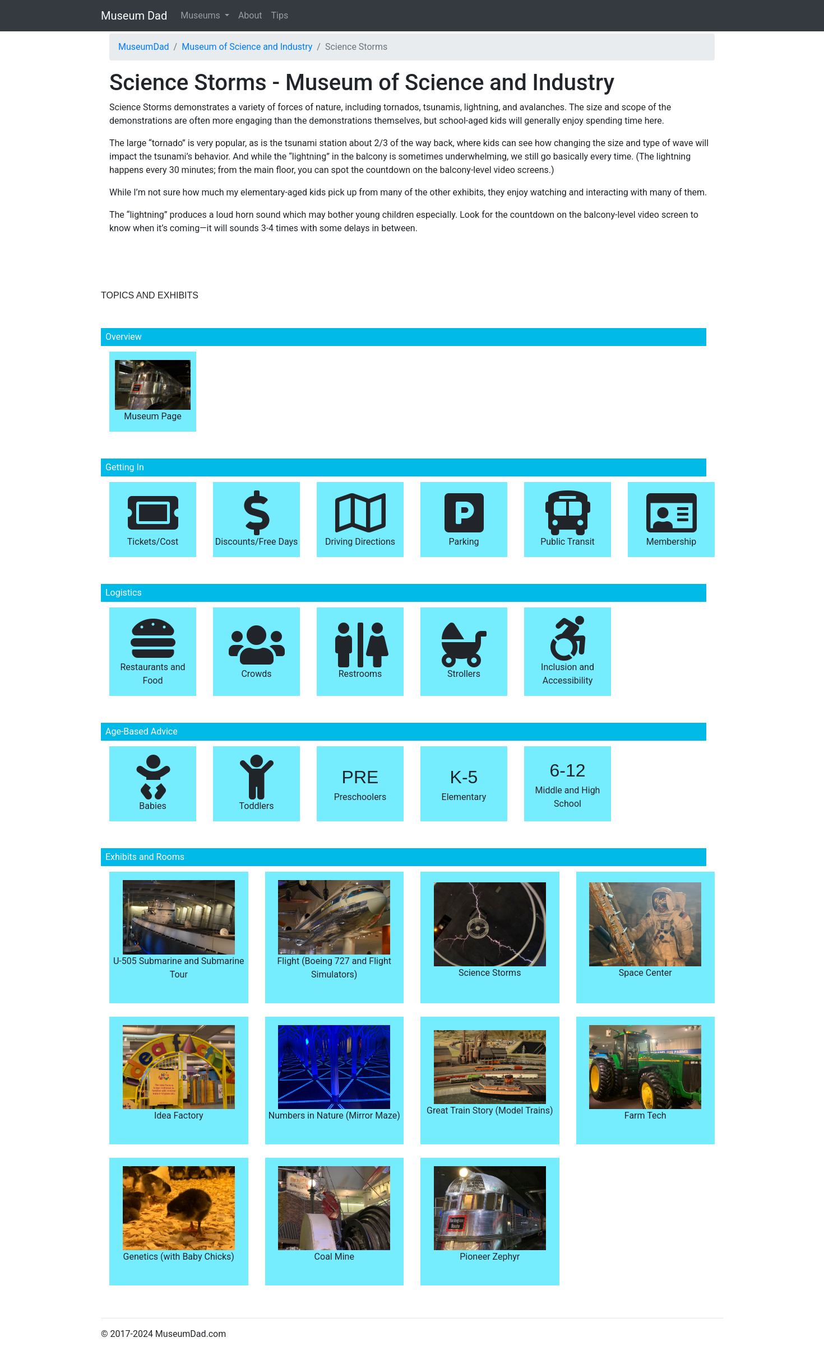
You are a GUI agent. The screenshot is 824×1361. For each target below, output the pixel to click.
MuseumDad (143, 46)
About (250, 15)
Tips (280, 15)
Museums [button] (201, 15)
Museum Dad (134, 15)
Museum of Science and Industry (247, 46)
